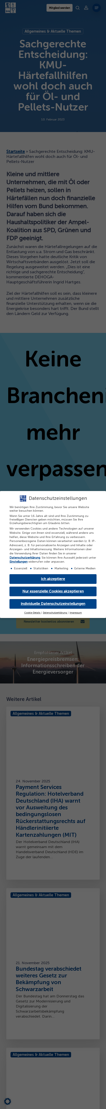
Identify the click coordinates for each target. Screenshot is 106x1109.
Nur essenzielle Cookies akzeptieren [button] (53, 591)
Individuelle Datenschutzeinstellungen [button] (53, 604)
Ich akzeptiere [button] (53, 579)
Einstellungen (18, 561)
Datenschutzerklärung (24, 557)
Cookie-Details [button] (32, 612)
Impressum (76, 612)
